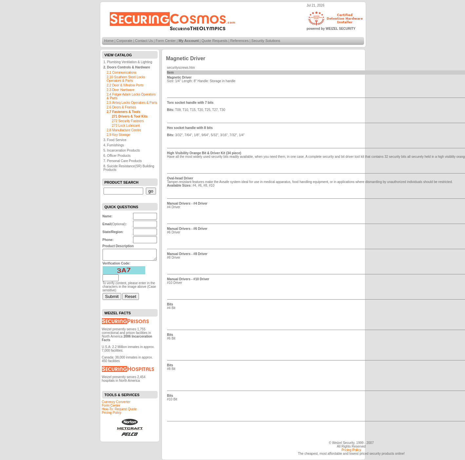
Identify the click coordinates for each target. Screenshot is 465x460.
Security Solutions (265, 41)
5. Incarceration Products (122, 150)
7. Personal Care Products (123, 161)
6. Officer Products (117, 155)
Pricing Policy (112, 414)
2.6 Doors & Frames (121, 107)
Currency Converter (116, 404)
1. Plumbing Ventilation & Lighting (128, 62)
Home (109, 41)
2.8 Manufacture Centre (124, 130)
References (239, 41)
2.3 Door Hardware (120, 90)
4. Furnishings (114, 145)
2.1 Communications (122, 72)
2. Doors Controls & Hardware (127, 67)
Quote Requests (215, 41)
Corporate (124, 41)
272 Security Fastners (128, 121)
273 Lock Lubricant (126, 125)
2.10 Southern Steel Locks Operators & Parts (126, 79)
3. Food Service (115, 140)
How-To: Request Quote (119, 411)
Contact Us (144, 41)
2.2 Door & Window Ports (125, 85)
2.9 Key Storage (118, 135)
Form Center (166, 41)
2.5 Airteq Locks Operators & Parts (132, 102)
